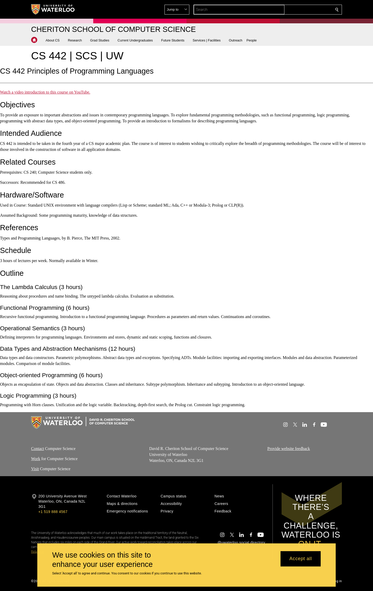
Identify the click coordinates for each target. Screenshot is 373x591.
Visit (35, 469)
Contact (37, 448)
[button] (55, 40)
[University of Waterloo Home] (53, 9)
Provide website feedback (288, 448)
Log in (337, 581)
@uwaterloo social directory (241, 542)
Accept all (300, 558)
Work (35, 458)
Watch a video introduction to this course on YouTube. (45, 92)
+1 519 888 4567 (52, 512)
